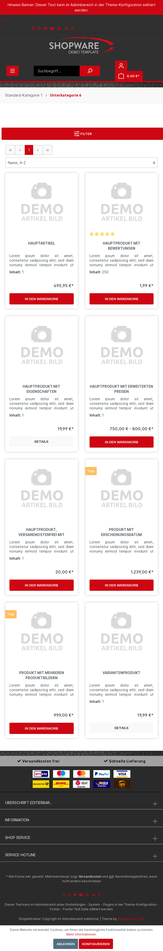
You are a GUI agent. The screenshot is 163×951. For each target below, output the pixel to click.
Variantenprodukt (121, 673)
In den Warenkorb (41, 299)
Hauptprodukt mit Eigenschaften (41, 389)
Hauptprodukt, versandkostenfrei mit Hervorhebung (41, 532)
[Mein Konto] (121, 66)
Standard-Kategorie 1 (23, 95)
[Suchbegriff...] (57, 71)
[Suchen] (90, 71)
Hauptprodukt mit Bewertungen (121, 245)
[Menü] (12, 71)
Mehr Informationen (81, 934)
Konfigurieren (96, 944)
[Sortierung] (81, 162)
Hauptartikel (41, 243)
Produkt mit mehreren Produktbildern (41, 675)
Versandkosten (90, 876)
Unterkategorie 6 (65, 95)
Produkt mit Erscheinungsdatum (121, 532)
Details (41, 441)
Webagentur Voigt (131, 919)
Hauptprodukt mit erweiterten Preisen (121, 389)
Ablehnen (66, 944)
